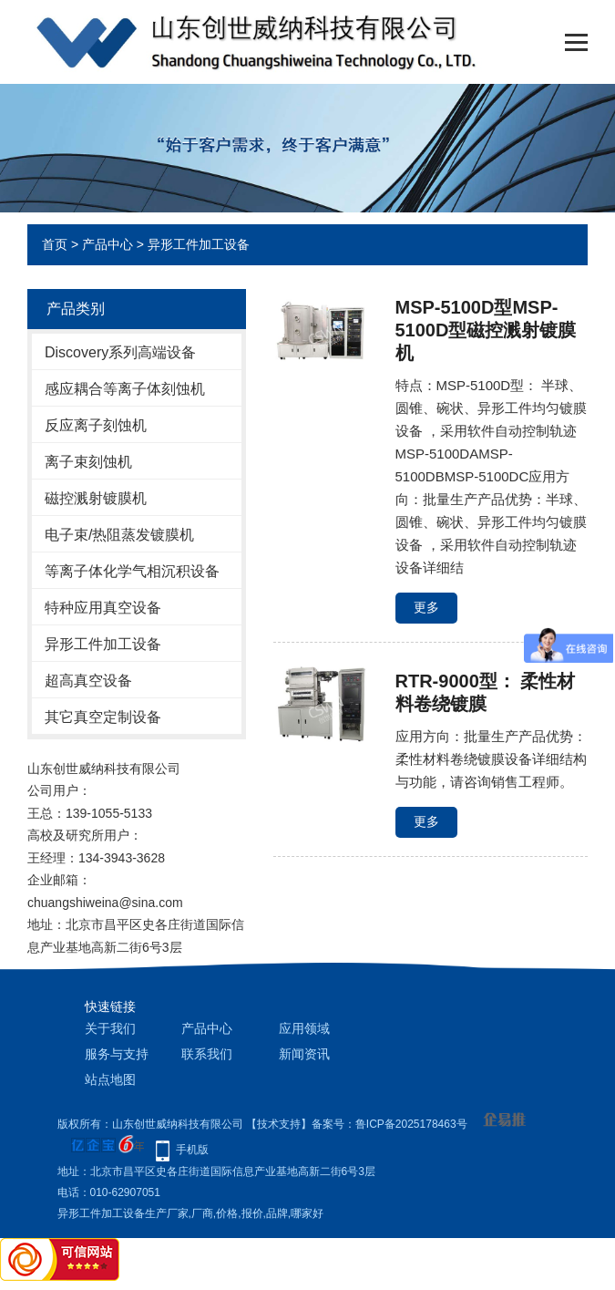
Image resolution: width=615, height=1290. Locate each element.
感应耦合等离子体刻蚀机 (125, 389)
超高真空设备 (88, 680)
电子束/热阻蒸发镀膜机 (119, 534)
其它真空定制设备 (103, 717)
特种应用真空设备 (103, 607)
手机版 (192, 1149)
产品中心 (107, 244)
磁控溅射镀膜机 (96, 498)
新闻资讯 (304, 1054)
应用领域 (304, 1028)
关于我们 (110, 1028)
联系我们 (206, 1054)
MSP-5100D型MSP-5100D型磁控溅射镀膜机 (486, 330)
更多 (426, 607)
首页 (54, 244)
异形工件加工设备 (199, 244)
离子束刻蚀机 (88, 462)
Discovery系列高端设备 (120, 352)
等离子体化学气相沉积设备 (132, 571)
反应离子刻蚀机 (96, 425)
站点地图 (110, 1079)
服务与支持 (117, 1054)
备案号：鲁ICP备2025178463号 (389, 1124)
